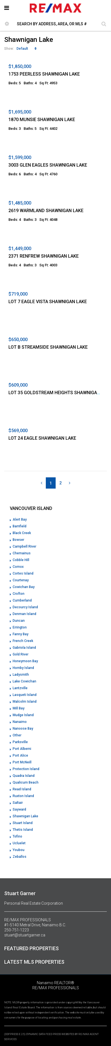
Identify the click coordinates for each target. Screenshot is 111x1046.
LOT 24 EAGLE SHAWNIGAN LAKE (42, 438)
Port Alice (20, 755)
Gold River (20, 654)
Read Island (22, 789)
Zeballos (19, 857)
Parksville (20, 742)
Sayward (19, 809)
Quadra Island (24, 776)
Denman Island (24, 614)
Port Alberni (22, 749)
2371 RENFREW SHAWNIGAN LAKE (43, 256)
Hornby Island (23, 668)
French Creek (23, 641)
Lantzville (20, 688)
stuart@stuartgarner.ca (24, 935)
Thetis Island (23, 830)
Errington (20, 627)
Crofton (18, 594)
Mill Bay (18, 708)
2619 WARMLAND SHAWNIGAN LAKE (45, 210)
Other (17, 735)
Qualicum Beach (25, 782)
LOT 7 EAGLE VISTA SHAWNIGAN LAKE (47, 301)
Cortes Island (23, 573)
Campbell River (24, 546)
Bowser (18, 540)
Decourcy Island (25, 607)
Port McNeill (22, 762)
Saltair (18, 803)
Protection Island (26, 769)
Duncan (19, 621)
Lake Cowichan (24, 681)
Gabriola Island (24, 648)
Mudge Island (23, 715)
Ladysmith (21, 675)
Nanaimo (20, 722)
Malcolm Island (25, 702)
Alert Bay (20, 519)
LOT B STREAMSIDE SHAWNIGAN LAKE (48, 347)
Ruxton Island (23, 796)
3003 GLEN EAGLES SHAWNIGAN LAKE (47, 165)
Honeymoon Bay (25, 661)
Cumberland (22, 600)
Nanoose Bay (23, 728)
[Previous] (41, 483)
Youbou (18, 850)
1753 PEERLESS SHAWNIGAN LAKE (44, 74)
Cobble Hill (21, 560)
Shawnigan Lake (25, 816)
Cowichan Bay (24, 587)
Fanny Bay (20, 634)
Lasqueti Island (25, 695)
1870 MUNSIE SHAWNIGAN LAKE (41, 119)
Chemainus (22, 553)
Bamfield (19, 526)
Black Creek (22, 533)
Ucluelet (19, 843)
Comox (18, 567)
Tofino (17, 836)
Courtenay (21, 580)
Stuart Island (23, 823)
